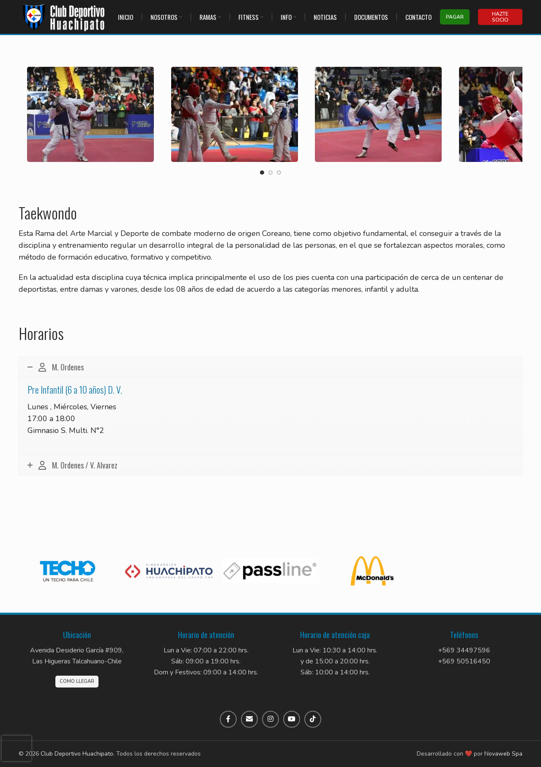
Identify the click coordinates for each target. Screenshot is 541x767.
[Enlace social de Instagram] (270, 719)
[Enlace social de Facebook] (228, 719)
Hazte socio (500, 17)
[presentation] (16, 748)
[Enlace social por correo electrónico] (249, 719)
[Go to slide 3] (279, 172)
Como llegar (77, 681)
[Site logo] (64, 16)
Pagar (455, 17)
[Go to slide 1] (262, 172)
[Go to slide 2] (270, 172)
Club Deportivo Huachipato (77, 754)
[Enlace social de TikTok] (312, 719)
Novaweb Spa (503, 754)
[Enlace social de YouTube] (291, 719)
